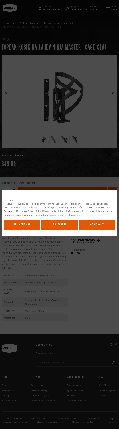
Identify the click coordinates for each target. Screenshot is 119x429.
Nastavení (59, 224)
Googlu (8, 211)
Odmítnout (97, 224)
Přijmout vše (22, 224)
